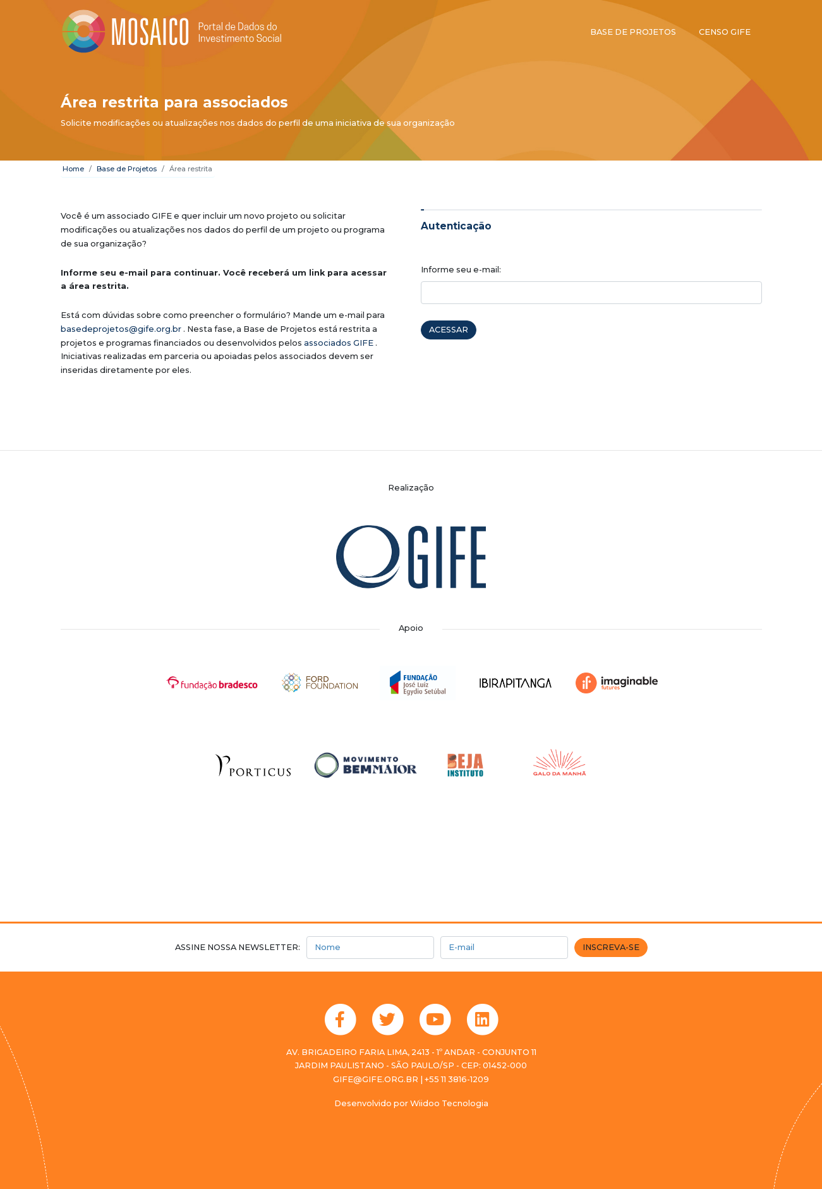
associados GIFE (338, 343)
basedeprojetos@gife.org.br (121, 329)
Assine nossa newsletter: (237, 947)
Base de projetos (633, 32)
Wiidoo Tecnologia (449, 1103)
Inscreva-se (611, 947)
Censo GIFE (725, 32)
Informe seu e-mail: (461, 269)
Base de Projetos (127, 168)
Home (73, 168)
